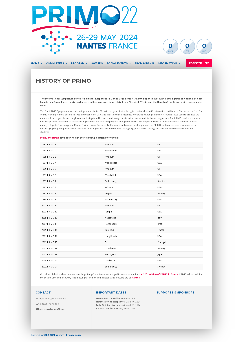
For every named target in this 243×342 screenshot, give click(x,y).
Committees (55, 63)
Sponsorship (144, 63)
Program (77, 63)
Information (167, 63)
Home (35, 63)
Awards (97, 63)
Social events (117, 63)
